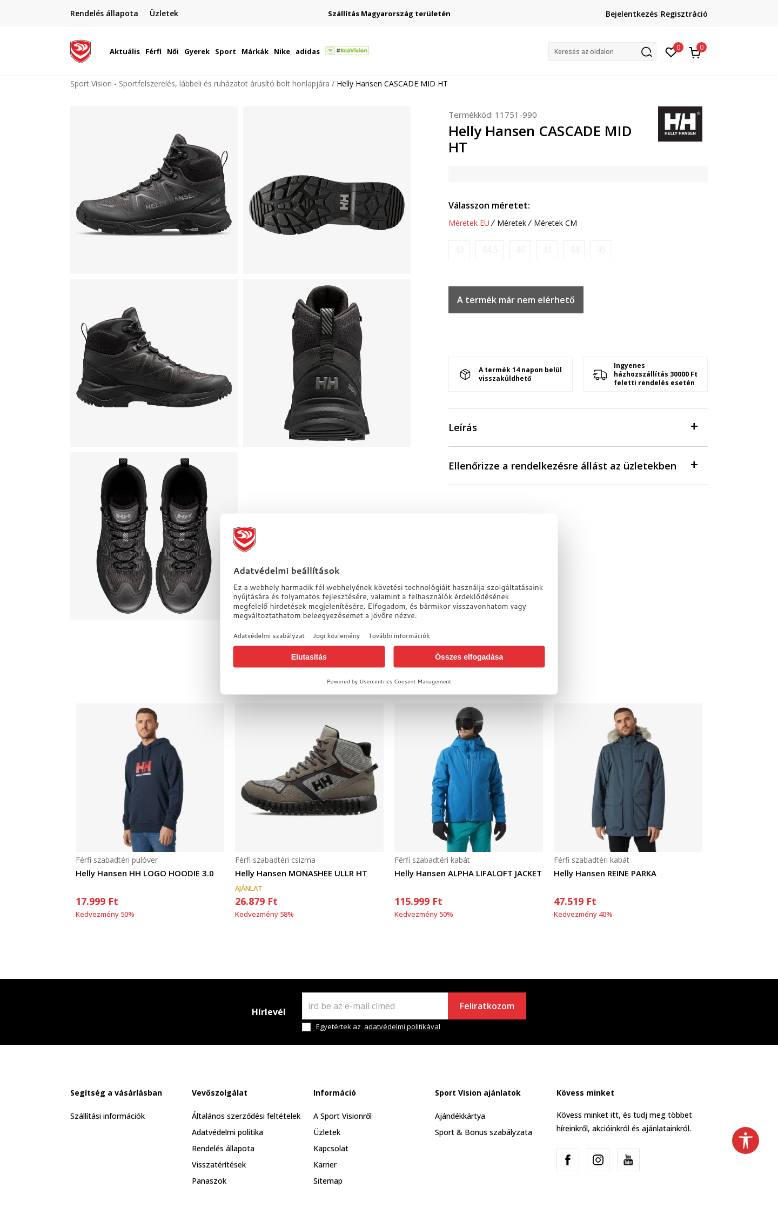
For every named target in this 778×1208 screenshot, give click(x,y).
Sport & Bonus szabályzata (483, 1132)
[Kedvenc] (671, 51)
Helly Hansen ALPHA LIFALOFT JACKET (468, 873)
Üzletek (326, 1132)
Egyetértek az (378, 1026)
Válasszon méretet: (489, 205)
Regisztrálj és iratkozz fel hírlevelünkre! (381, 9)
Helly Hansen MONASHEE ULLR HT (301, 873)
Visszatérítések (219, 1164)
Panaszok (209, 1181)
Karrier (325, 1164)
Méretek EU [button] (468, 223)
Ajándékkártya (460, 1116)
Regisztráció (684, 14)
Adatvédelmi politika (227, 1132)
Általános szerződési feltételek (246, 1116)
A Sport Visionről (342, 1116)
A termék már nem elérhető (516, 300)
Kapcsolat (330, 1148)
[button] (602, 51)
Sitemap (328, 1181)
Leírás (572, 426)
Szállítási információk (107, 1116)
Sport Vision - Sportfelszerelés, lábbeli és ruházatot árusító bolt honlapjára (200, 83)
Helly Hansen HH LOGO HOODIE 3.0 (145, 873)
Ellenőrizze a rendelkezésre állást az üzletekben (572, 465)
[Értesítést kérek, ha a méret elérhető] (459, 249)
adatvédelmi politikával (402, 1026)
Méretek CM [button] (555, 223)
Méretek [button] (511, 223)
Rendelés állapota (223, 1148)
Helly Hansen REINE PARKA (605, 873)
